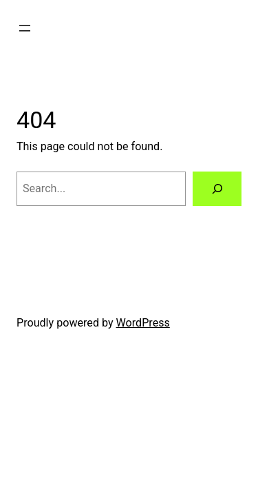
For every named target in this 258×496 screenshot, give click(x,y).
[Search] (217, 189)
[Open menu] (25, 28)
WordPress (143, 322)
